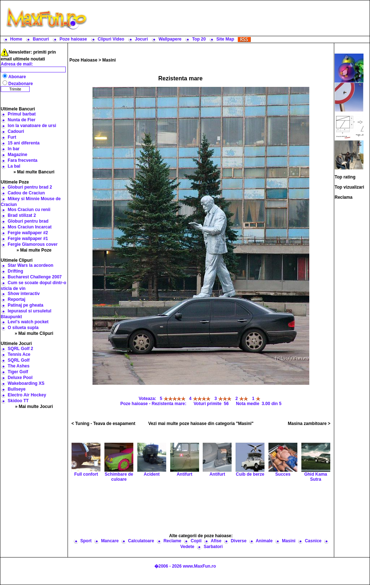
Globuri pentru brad (28, 221)
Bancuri (41, 39)
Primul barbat (21, 114)
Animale (264, 540)
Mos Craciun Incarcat (29, 227)
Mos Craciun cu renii (29, 209)
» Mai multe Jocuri (34, 406)
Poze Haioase (83, 60)
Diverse (238, 540)
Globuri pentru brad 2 (30, 187)
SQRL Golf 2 (20, 348)
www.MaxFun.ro (199, 566)
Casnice (313, 540)
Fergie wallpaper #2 (28, 232)
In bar (14, 148)
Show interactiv (24, 293)
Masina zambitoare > (309, 423)
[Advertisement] (230, 18)
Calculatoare (141, 540)
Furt (12, 137)
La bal (14, 166)
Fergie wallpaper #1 (28, 238)
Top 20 (199, 39)
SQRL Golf (18, 360)
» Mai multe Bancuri (33, 171)
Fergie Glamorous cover (32, 244)
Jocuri (141, 39)
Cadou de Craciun (26, 192)
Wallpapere (170, 39)
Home (16, 39)
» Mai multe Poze (34, 250)
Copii (196, 540)
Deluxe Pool (20, 377)
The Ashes (18, 366)
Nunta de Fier (21, 119)
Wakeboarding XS (26, 383)
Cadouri (16, 131)
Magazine (17, 154)
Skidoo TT (18, 400)
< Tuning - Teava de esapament (103, 423)
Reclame (172, 540)
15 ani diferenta (23, 143)
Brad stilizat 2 (22, 215)
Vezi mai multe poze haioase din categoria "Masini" (200, 423)
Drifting (15, 271)
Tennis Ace (19, 354)
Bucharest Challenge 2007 (34, 276)
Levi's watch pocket (28, 321)
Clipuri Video (111, 39)
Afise (216, 540)
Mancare (110, 540)
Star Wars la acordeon (30, 265)
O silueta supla (23, 327)
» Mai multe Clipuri (34, 333)
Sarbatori (213, 546)
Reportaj (16, 299)
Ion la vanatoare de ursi (32, 125)
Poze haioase (73, 39)
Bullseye (16, 389)
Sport (85, 540)
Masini (109, 60)
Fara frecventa (22, 160)
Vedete (187, 546)
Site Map (225, 39)
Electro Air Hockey (27, 394)
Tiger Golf (18, 371)
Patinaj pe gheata (25, 305)
